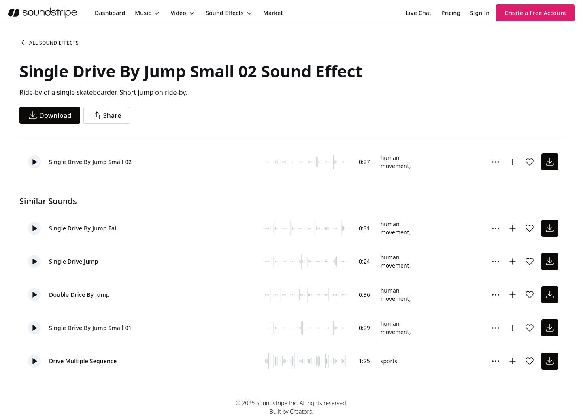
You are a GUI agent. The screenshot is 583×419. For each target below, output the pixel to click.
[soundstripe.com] (42, 13)
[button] (34, 161)
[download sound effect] (549, 161)
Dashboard (110, 13)
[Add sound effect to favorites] (529, 161)
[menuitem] (110, 13)
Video (178, 13)
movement (395, 166)
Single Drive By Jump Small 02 (90, 162)
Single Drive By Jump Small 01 (90, 328)
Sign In (480, 13)
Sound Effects (225, 13)
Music (143, 13)
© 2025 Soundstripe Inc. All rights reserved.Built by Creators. (291, 407)
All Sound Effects (49, 43)
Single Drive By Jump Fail (83, 228)
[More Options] (495, 161)
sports (389, 361)
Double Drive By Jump (79, 294)
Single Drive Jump (73, 261)
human (390, 158)
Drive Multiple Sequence (83, 361)
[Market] (273, 13)
